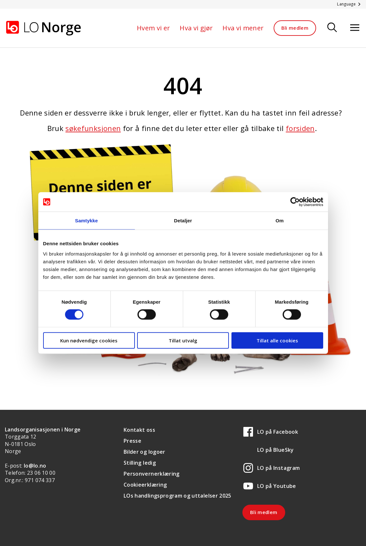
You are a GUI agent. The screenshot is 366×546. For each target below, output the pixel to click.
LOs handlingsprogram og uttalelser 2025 (177, 495)
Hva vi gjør (196, 28)
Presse (132, 440)
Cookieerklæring (145, 484)
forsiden (300, 128)
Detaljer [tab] (183, 220)
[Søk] (332, 28)
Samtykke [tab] (86, 220)
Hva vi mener (243, 28)
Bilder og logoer (144, 451)
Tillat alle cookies (277, 340)
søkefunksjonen (93, 128)
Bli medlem (295, 28)
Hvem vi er (153, 28)
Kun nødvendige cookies (88, 340)
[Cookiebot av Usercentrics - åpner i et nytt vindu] (295, 202)
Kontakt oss (139, 429)
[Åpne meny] (354, 28)
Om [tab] (280, 220)
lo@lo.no (35, 465)
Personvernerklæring (152, 473)
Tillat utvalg (183, 340)
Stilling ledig (140, 462)
